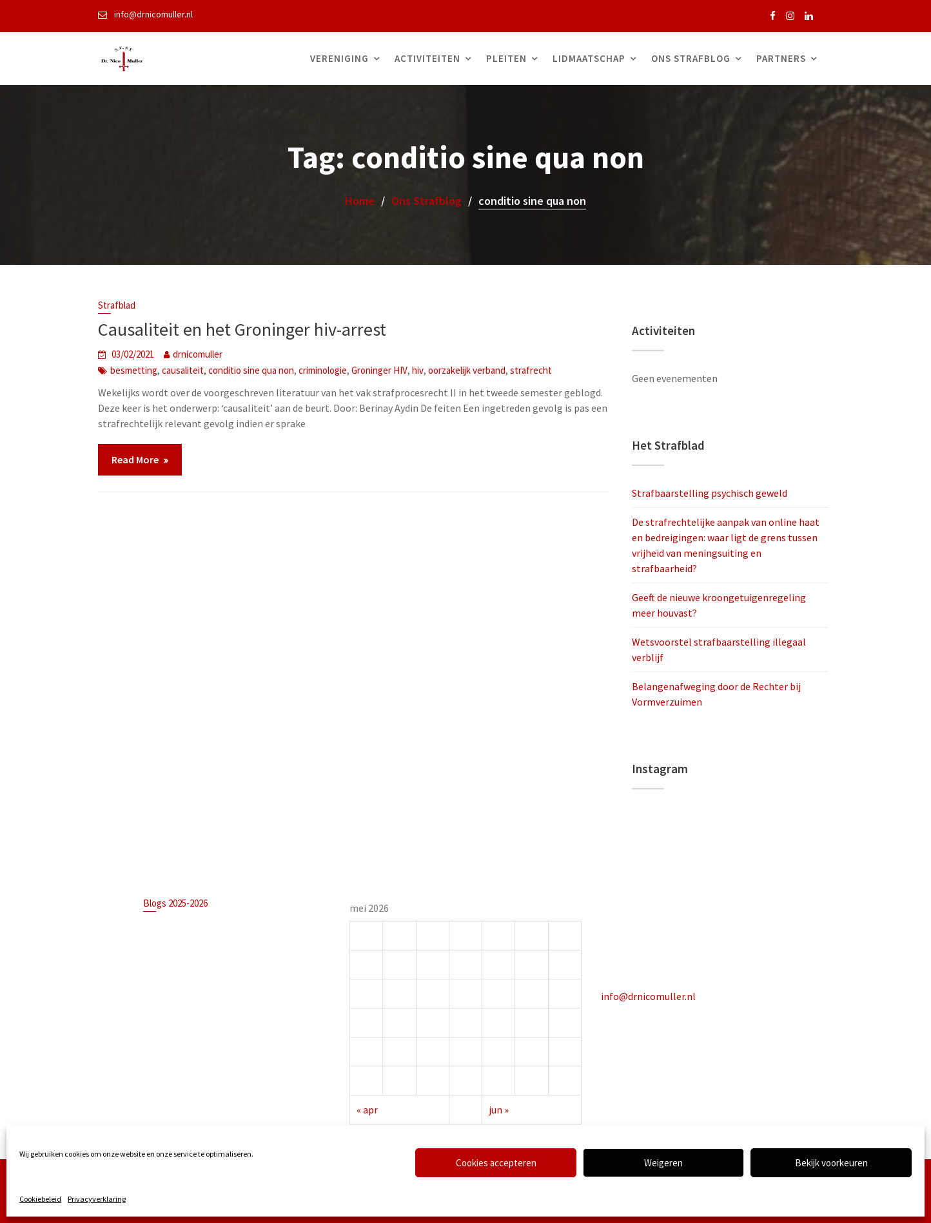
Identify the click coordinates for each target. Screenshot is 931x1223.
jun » (499, 1108)
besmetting (133, 370)
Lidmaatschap (589, 58)
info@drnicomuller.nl (649, 995)
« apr (368, 1108)
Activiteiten (427, 58)
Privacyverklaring (97, 1199)
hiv (418, 370)
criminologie (323, 370)
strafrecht (531, 370)
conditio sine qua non (251, 370)
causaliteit (183, 370)
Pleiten (506, 58)
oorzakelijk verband (466, 370)
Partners (781, 58)
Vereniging (339, 58)
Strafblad (116, 305)
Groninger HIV (379, 370)
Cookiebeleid (40, 1199)
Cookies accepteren (496, 1163)
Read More (135, 459)
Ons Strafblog (690, 58)
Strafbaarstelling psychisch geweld (709, 492)
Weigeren (663, 1163)
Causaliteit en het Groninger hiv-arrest (242, 329)
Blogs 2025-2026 (176, 904)
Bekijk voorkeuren (831, 1163)
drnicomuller (197, 354)
